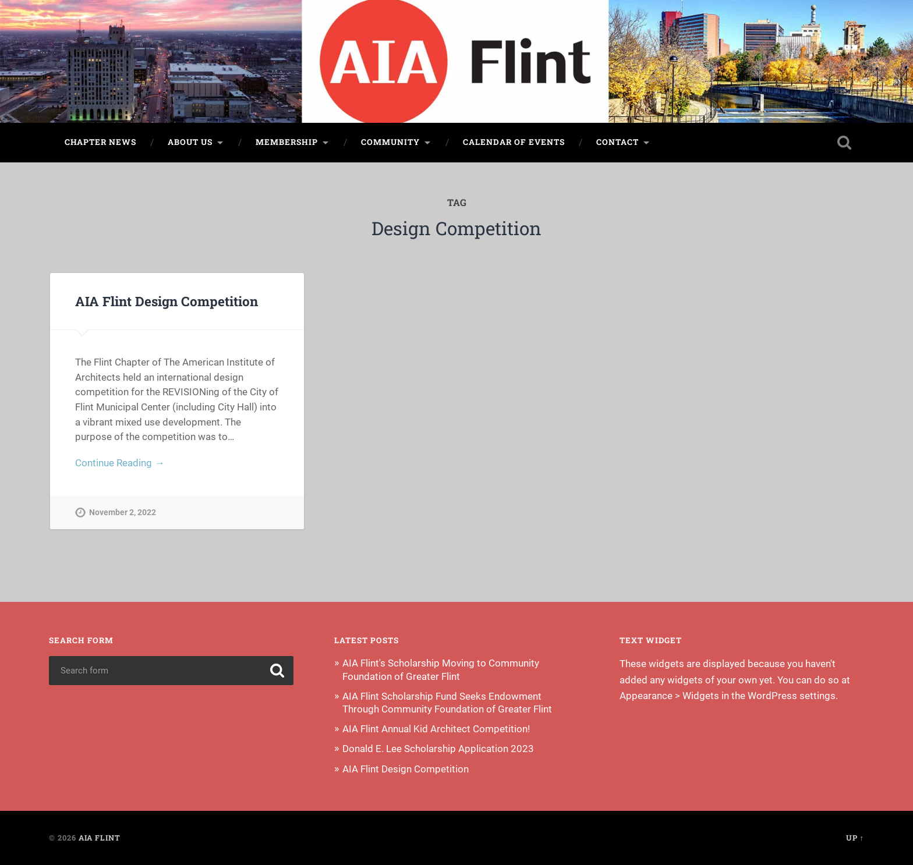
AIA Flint (100, 837)
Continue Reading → (119, 463)
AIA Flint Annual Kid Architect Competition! (436, 729)
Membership (287, 142)
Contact (617, 142)
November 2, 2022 (122, 512)
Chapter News (100, 142)
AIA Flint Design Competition (166, 301)
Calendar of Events (514, 142)
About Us (190, 142)
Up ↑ (855, 837)
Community (390, 142)
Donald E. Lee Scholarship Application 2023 (438, 748)
